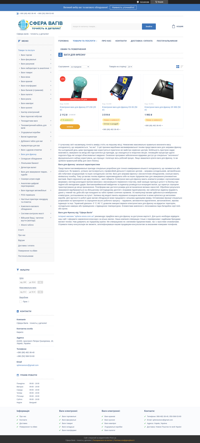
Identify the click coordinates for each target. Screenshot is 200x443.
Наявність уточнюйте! (123, 7)
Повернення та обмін (27, 251)
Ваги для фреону (28, 154)
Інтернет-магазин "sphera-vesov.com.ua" (76, 216)
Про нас (21, 235)
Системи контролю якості (32, 213)
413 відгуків (144, 2)
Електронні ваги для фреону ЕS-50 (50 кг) (119, 108)
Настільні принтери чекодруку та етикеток (34, 200)
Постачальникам (25, 256)
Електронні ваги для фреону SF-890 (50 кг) (163, 108)
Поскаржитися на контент (102, 440)
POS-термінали (28, 195)
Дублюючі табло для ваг (32, 141)
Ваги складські (68, 427)
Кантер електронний (30, 112)
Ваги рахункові (27, 64)
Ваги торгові (26, 55)
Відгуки (21, 240)
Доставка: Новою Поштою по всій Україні (164, 427)
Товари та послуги (26, 50)
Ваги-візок (25, 77)
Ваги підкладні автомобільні (33, 190)
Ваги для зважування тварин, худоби (34, 173)
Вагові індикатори (29, 137)
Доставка (23, 423)
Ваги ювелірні (27, 103)
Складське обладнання (31, 159)
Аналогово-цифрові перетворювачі (30, 184)
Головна (63, 41)
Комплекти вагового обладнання (30, 207)
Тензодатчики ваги (29, 121)
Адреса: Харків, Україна (157, 423)
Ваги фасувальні (28, 59)
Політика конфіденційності (124, 440)
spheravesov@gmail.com (27, 365)
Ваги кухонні (26, 108)
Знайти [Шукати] (149, 26)
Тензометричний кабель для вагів (34, 126)
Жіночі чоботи (27, 225)
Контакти (121, 41)
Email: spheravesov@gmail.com (160, 420)
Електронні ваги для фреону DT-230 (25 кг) (78, 108)
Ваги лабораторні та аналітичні (35, 68)
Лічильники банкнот (30, 163)
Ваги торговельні (69, 416)
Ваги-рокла (26, 99)
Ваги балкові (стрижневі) (32, 90)
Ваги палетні (26, 94)
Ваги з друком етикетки (31, 150)
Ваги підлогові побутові (31, 116)
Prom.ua (113, 438)
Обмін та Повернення (73, 49)
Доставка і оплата (26, 245)
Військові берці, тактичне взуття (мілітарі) (32, 219)
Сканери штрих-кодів (30, 179)
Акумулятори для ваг (30, 145)
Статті (21, 230)
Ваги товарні (26, 72)
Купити (70, 127)
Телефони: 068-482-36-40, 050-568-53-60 (164, 416)
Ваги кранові (26, 81)
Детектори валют (28, 167)
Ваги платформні (28, 86)
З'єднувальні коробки (30, 132)
